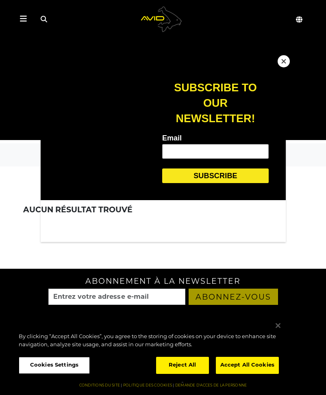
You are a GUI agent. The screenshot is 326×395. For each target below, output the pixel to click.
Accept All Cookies (247, 365)
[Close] (284, 61)
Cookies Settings (54, 365)
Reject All (182, 365)
